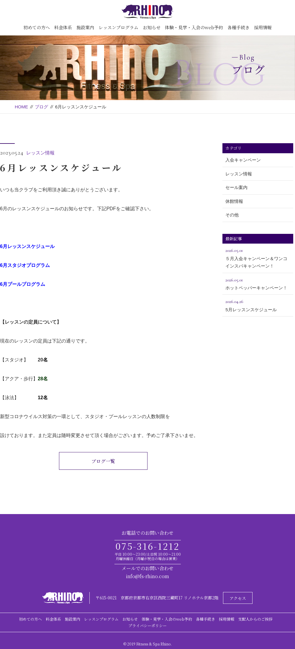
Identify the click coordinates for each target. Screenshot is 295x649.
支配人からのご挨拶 (255, 619)
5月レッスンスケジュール (257, 305)
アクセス (238, 598)
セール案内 (236, 187)
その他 (232, 214)
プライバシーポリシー (147, 625)
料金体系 (63, 27)
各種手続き (238, 27)
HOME (21, 106)
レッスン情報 (40, 152)
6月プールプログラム (22, 284)
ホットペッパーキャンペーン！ (257, 283)
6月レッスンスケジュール (27, 246)
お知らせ (151, 27)
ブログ (41, 106)
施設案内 (85, 27)
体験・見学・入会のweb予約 (194, 27)
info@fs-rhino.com (147, 576)
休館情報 (234, 201)
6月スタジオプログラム (25, 265)
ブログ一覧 (103, 461)
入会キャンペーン (243, 159)
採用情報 (263, 27)
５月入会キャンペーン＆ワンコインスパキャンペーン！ (257, 257)
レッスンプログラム (118, 27)
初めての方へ (36, 27)
